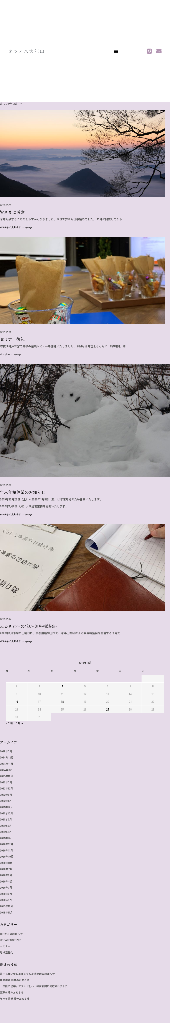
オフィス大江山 (26, 51)
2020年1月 (6, 900)
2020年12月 (6, 844)
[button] (116, 51)
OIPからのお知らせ (10, 227)
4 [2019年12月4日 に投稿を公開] (62, 686)
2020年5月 (6, 875)
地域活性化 (6, 952)
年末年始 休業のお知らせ (14, 980)
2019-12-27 (5, 205)
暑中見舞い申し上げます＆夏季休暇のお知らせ (27, 974)
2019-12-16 (5, 485)
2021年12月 (6, 807)
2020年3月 (6, 887)
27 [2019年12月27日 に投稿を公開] (107, 709)
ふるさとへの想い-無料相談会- (28, 626)
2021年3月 (6, 825)
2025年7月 (6, 751)
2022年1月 (6, 800)
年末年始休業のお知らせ (22, 492)
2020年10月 (6, 856)
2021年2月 (6, 831)
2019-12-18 (5, 331)
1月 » (19, 723)
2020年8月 (6, 862)
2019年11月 (6, 912)
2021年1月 (6, 838)
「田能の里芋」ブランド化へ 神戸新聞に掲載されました (34, 986)
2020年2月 (6, 894)
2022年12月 (6, 788)
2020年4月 (6, 881)
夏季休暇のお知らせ (11, 992)
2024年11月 (6, 763)
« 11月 (10, 723)
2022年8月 (6, 794)
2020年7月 (6, 869)
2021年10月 (6, 813)
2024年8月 (6, 770)
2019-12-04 (5, 619)
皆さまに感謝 (12, 212)
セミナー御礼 (12, 339)
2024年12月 (6, 757)
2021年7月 (6, 819)
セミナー (5, 354)
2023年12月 (6, 776)
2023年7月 (6, 782)
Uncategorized (10, 940)
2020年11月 (6, 850)
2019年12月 (6, 906)
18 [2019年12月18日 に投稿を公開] (62, 701)
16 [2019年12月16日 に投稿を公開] (16, 701)
